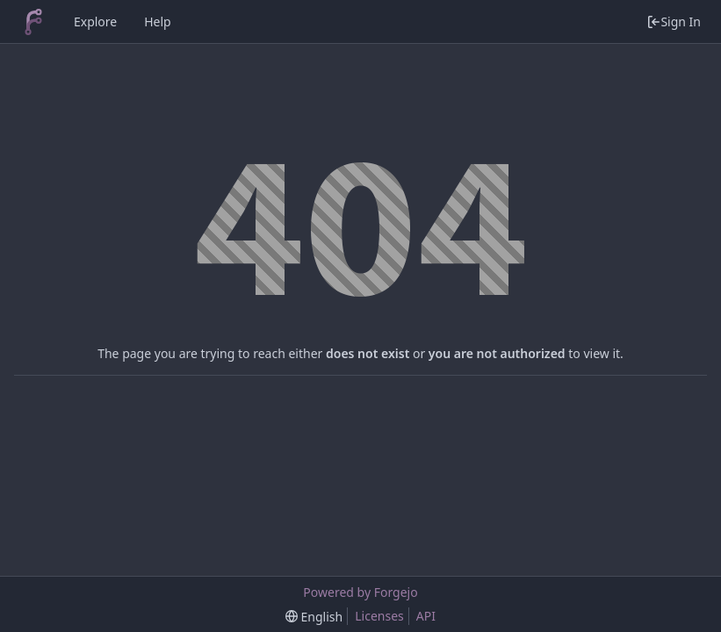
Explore (95, 21)
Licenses (379, 615)
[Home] (33, 22)
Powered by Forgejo (360, 592)
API (426, 615)
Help (157, 21)
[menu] (313, 616)
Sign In (673, 21)
